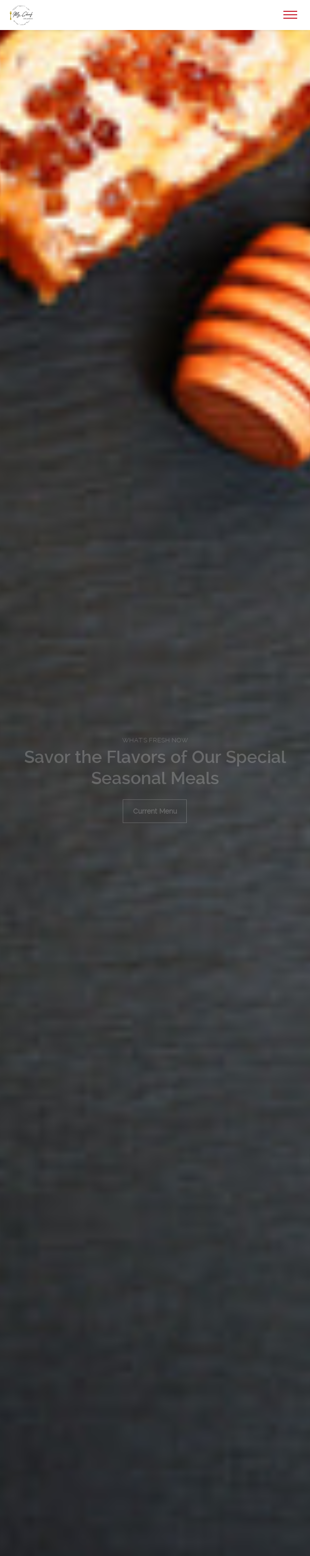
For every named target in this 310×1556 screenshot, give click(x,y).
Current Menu (155, 811)
